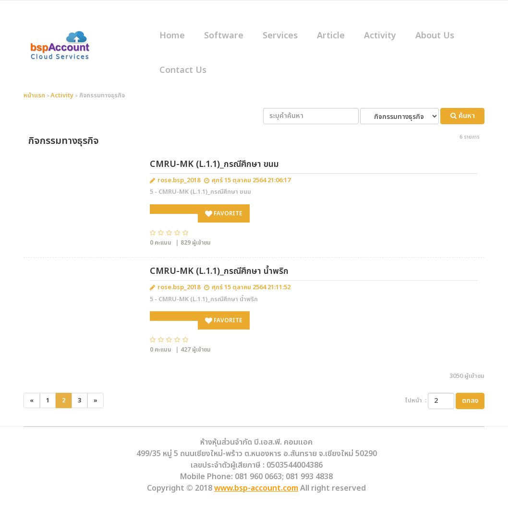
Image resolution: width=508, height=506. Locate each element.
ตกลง (470, 401)
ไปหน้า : (415, 400)
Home (172, 35)
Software (223, 35)
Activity (380, 35)
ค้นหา (462, 116)
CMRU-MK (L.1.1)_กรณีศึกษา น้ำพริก (219, 271)
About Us (434, 35)
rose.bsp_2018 (178, 180)
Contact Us (182, 70)
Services (280, 35)
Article (331, 35)
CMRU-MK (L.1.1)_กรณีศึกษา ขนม (214, 164)
